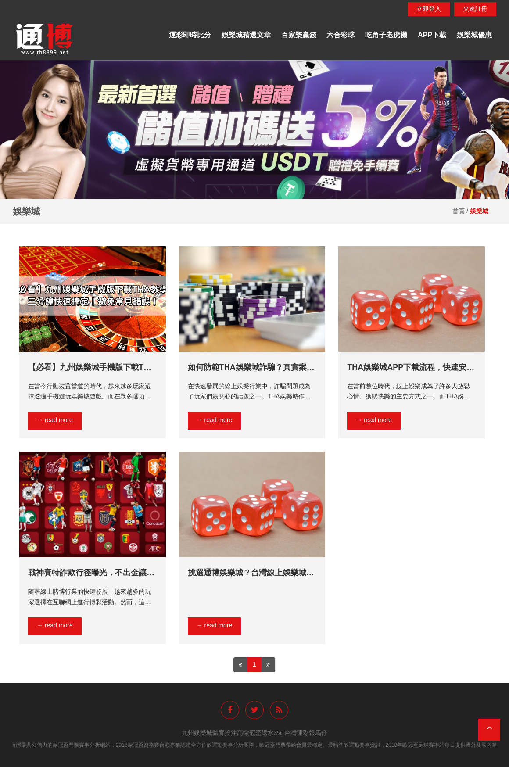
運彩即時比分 (190, 35)
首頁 (458, 211)
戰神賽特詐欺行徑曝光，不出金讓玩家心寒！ (91, 573)
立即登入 (428, 8)
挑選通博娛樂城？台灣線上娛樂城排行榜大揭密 (251, 573)
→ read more (55, 419)
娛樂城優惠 (474, 35)
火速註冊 (475, 8)
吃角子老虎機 (386, 35)
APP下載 (432, 35)
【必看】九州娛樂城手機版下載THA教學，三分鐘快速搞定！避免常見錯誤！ (91, 368)
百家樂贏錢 (298, 35)
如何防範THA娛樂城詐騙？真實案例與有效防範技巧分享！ (251, 368)
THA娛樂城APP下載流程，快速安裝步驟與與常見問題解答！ (410, 368)
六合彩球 (340, 35)
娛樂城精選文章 (246, 35)
